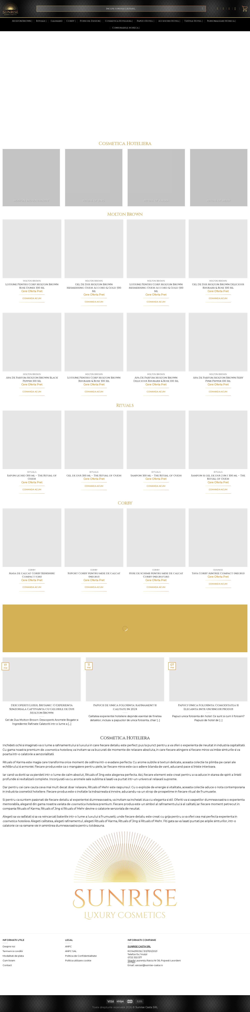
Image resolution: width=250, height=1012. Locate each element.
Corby (71, 21)
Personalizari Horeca (221, 21)
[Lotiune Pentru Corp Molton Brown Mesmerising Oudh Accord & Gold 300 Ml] (156, 248)
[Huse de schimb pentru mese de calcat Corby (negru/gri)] (156, 537)
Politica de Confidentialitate (81, 955)
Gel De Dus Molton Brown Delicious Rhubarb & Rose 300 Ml (218, 286)
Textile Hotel (193, 21)
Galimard (56, 21)
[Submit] (203, 9)
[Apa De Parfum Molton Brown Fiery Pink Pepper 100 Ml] (218, 342)
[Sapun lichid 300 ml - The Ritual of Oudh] (32, 440)
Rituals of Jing (95, 774)
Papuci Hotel (145, 21)
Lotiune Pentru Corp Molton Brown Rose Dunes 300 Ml (32, 286)
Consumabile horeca (126, 27)
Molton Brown (22, 21)
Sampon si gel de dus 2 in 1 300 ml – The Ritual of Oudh (218, 477)
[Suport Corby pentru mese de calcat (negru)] (94, 537)
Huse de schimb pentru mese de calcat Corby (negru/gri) (156, 575)
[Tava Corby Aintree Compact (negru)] (218, 537)
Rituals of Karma (14, 762)
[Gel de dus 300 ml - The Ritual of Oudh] (94, 440)
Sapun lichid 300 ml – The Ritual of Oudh (32, 477)
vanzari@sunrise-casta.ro (149, 965)
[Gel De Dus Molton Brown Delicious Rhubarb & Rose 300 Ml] (218, 248)
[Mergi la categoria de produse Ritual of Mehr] (218, 177)
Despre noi (9, 946)
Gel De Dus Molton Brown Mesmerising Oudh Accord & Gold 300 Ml (94, 288)
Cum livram (9, 960)
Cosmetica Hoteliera (119, 21)
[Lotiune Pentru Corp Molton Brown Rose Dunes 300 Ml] (32, 248)
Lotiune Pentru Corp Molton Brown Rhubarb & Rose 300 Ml (93, 379)
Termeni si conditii (13, 951)
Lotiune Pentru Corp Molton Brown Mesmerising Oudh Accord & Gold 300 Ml (156, 288)
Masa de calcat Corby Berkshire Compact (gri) (32, 575)
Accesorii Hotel (169, 21)
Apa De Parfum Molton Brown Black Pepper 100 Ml (32, 379)
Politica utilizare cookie (78, 960)
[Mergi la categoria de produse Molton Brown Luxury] (31, 177)
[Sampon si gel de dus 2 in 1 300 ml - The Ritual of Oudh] (218, 440)
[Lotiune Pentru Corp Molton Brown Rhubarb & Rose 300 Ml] (94, 342)
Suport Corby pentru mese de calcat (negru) (94, 575)
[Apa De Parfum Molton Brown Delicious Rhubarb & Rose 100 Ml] (156, 342)
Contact (7, 965)
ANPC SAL (71, 951)
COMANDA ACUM (32, 298)
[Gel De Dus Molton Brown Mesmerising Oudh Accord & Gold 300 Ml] (94, 248)
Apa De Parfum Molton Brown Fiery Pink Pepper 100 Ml (218, 379)
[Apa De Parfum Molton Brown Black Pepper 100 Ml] (32, 342)
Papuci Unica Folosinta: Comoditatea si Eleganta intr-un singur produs (208, 707)
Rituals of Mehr (98, 787)
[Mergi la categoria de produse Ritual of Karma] (156, 177)
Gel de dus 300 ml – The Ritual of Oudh (93, 475)
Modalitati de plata (13, 955)
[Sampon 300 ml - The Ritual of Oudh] (156, 440)
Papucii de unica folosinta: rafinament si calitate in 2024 (125, 707)
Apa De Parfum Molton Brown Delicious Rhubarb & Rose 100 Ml (156, 379)
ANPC (68, 946)
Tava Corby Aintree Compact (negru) (218, 573)
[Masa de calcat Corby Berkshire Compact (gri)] (32, 537)
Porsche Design (90, 21)
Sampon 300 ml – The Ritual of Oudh (156, 475)
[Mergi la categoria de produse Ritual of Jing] (93, 177)
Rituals (41, 21)
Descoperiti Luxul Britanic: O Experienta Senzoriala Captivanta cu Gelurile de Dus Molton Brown (41, 709)
